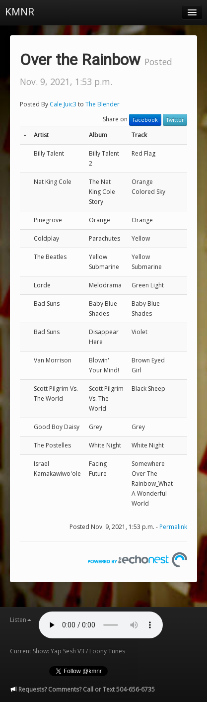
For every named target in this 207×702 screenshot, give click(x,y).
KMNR (19, 12)
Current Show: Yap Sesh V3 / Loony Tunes (67, 651)
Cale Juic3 (63, 104)
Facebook (145, 119)
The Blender (102, 104)
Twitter (175, 119)
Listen (20, 619)
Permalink (173, 527)
